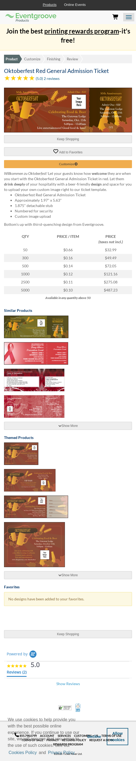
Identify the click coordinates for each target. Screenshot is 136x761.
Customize (32, 59)
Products (49, 5)
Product (12, 59)
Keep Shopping (68, 139)
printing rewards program (81, 31)
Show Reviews (68, 683)
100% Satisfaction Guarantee (78, 707)
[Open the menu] (129, 17)
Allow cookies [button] (117, 736)
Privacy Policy (61, 752)
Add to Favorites (67, 151)
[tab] (68, 426)
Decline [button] (94, 736)
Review (72, 59)
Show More (68, 426)
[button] (77, 753)
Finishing (53, 59)
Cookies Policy (23, 752)
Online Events (75, 5)
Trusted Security (65, 708)
